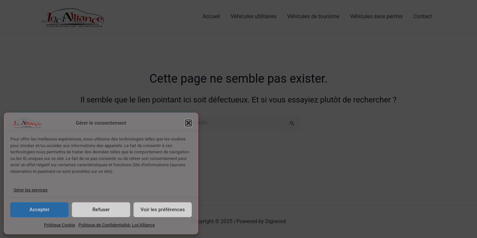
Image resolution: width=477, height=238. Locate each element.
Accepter (39, 210)
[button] (188, 123)
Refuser (101, 210)
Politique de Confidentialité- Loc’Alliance (117, 224)
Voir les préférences (162, 210)
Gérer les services (31, 189)
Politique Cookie (59, 224)
